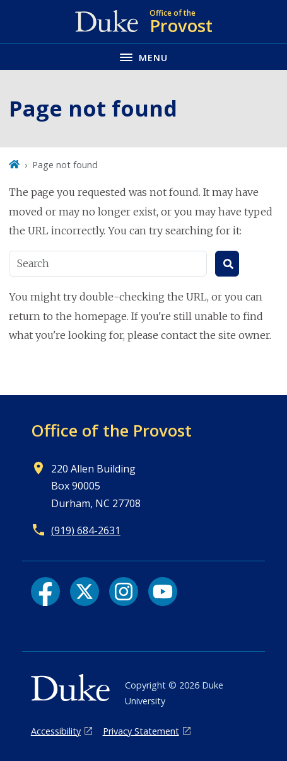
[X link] (84, 591)
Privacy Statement (141, 731)
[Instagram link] (123, 591)
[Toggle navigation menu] (143, 56)
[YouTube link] (162, 591)
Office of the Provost (111, 430)
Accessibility (56, 731)
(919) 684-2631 (85, 530)
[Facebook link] (45, 591)
